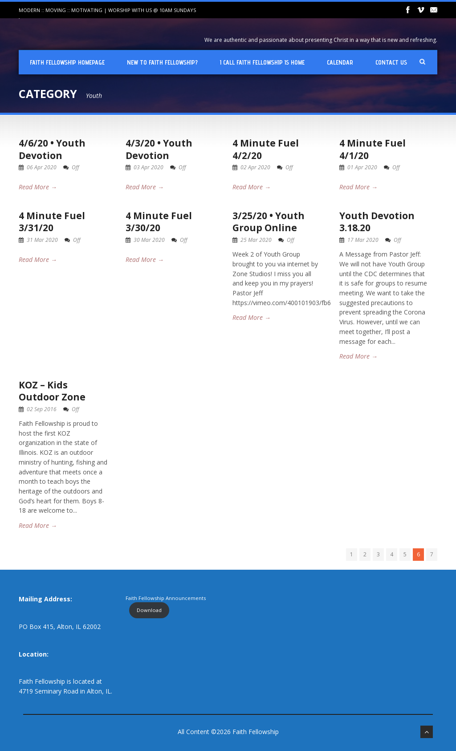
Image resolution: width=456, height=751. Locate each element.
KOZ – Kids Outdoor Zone (52, 391)
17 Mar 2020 (363, 240)
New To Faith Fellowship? (162, 62)
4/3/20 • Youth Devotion (159, 149)
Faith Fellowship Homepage (67, 62)
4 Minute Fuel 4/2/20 (265, 149)
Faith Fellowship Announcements (166, 598)
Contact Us (391, 62)
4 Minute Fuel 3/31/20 (52, 221)
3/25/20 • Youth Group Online (268, 221)
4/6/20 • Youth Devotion (52, 149)
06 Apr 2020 (42, 167)
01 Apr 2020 (362, 167)
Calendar (340, 62)
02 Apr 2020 (255, 167)
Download (149, 610)
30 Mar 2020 (149, 240)
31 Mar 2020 (42, 240)
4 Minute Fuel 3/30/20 (159, 221)
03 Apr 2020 (148, 167)
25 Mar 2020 (256, 240)
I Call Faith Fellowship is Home (262, 62)
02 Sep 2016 (42, 409)
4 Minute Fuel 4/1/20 (372, 149)
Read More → (38, 187)
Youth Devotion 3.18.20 (377, 221)
